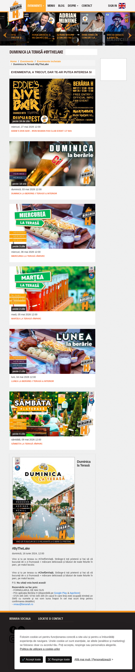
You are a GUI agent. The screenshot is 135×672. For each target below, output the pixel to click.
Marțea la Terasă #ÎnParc (26, 319)
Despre (73, 6)
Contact (87, 6)
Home (13, 61)
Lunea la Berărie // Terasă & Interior (32, 381)
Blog (61, 6)
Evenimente (36, 6)
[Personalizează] (94, 659)
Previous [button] (5, 29)
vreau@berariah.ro (23, 604)
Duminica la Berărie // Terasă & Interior (34, 193)
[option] (67, 29)
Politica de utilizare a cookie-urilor (40, 649)
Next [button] (129, 29)
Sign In (112, 6)
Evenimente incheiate (49, 61)
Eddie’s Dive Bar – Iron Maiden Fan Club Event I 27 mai (41, 131)
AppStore (74, 593)
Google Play (60, 593)
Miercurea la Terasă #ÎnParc (28, 256)
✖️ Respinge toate (59, 659)
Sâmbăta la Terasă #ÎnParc (26, 444)
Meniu (51, 6)
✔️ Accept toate (31, 659)
